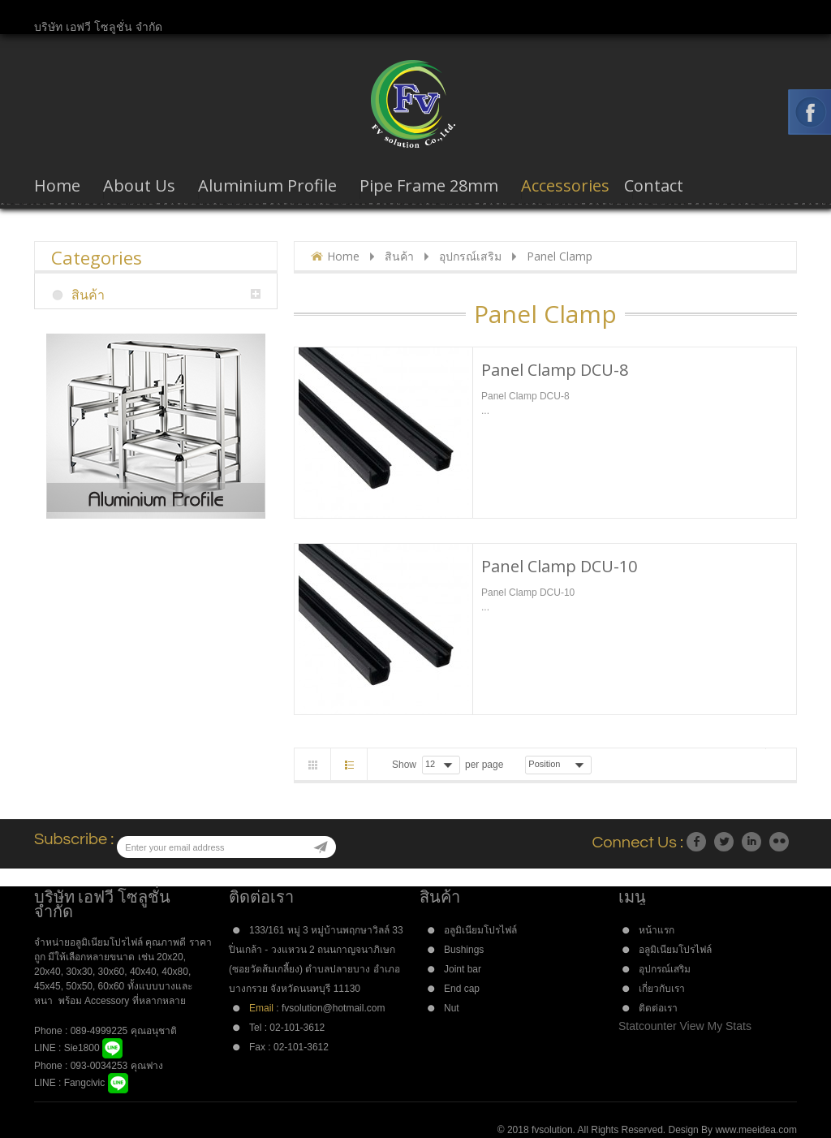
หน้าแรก (656, 930)
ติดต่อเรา (658, 1008)
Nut (451, 1008)
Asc (602, 764)
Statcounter (647, 1025)
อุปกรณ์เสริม (470, 256)
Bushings (464, 949)
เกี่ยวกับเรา (662, 988)
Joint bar (462, 969)
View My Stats (715, 1025)
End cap (462, 988)
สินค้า (399, 256)
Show (404, 764)
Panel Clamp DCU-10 (559, 566)
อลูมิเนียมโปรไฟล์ (480, 930)
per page (484, 764)
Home (343, 256)
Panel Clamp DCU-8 (554, 370)
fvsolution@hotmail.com (333, 1008)
